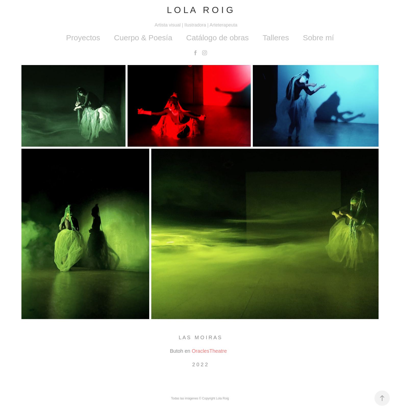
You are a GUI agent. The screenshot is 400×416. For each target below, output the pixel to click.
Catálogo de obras (217, 37)
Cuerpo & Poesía (143, 37)
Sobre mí (318, 37)
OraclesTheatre (209, 351)
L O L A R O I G (200, 10)
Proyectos (83, 37)
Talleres (275, 37)
